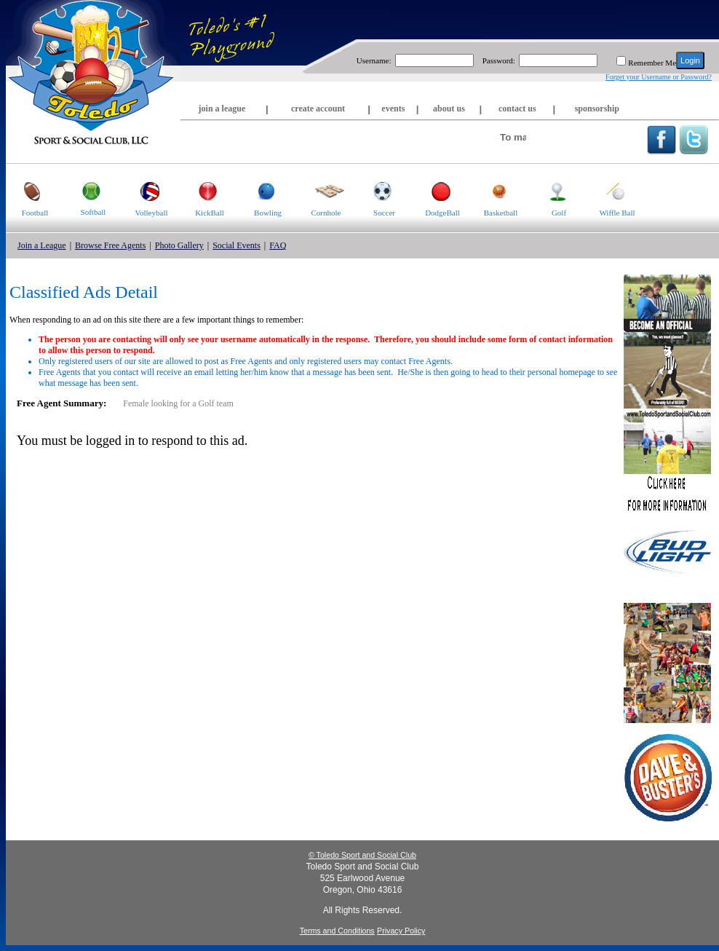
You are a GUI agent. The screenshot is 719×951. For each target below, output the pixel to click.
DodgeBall (436, 190)
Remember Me (652, 62)
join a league (222, 108)
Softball (85, 190)
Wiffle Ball (611, 190)
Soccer (375, 190)
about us (449, 108)
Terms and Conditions (337, 930)
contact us (517, 108)
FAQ (277, 245)
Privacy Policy (401, 930)
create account (318, 108)
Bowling (260, 190)
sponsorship (597, 108)
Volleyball (145, 190)
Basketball (494, 190)
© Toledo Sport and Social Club (362, 855)
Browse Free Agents (110, 245)
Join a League (41, 245)
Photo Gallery (179, 245)
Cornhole (320, 190)
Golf (548, 190)
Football (27, 190)
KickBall (202, 190)
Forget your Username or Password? (658, 77)
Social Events (236, 245)
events (393, 108)
